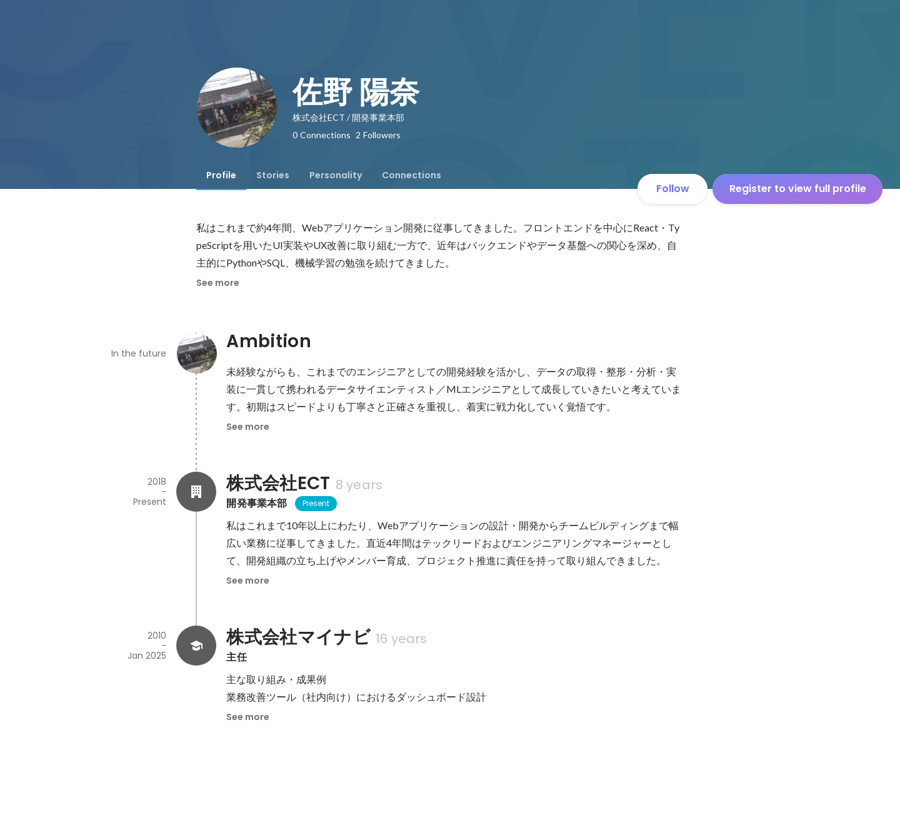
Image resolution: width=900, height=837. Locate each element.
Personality (335, 175)
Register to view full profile (797, 188)
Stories (272, 175)
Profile (221, 175)
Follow (672, 188)
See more (217, 282)
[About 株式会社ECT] (196, 492)
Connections (411, 175)
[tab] (221, 175)
